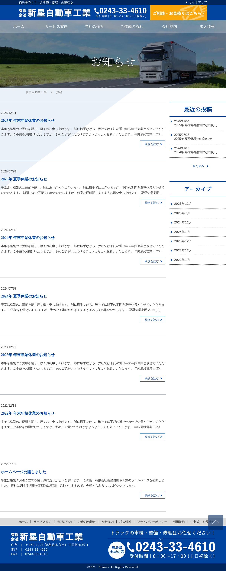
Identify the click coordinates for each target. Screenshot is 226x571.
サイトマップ (198, 2)
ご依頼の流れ (87, 521)
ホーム (23, 521)
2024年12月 (183, 222)
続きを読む (151, 144)
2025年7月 (182, 213)
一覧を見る (197, 166)
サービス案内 (43, 521)
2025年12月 (183, 203)
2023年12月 (183, 241)
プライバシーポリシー (152, 521)
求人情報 (125, 521)
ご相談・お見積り (203, 521)
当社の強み (64, 521)
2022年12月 (183, 250)
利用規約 (179, 521)
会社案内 (108, 521)
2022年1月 (182, 259)
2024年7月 (182, 231)
